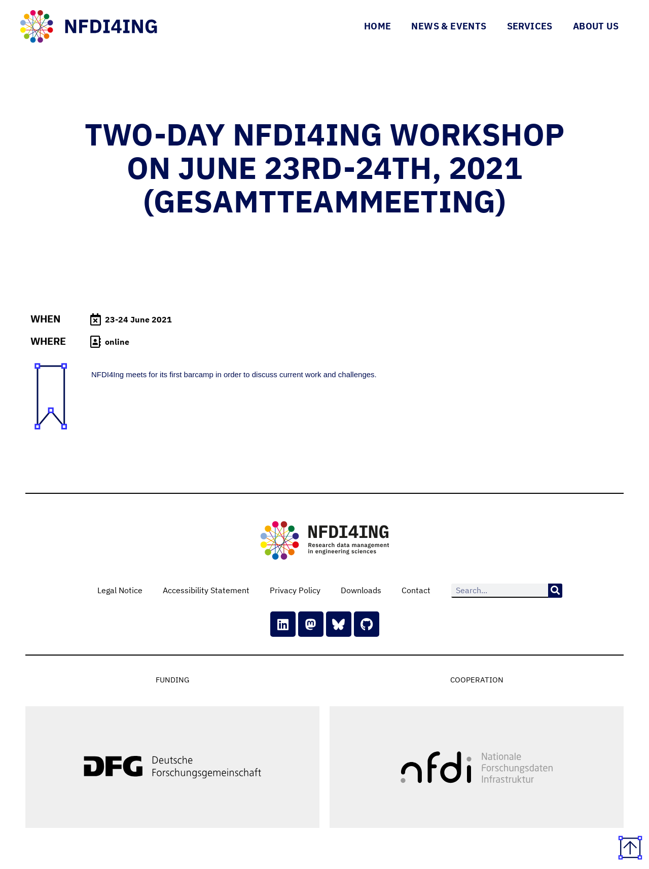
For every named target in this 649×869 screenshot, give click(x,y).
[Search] (555, 591)
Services (530, 26)
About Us (596, 26)
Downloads (361, 590)
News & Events (448, 26)
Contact (416, 590)
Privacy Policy (295, 590)
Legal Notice (119, 590)
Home (377, 26)
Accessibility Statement (206, 590)
